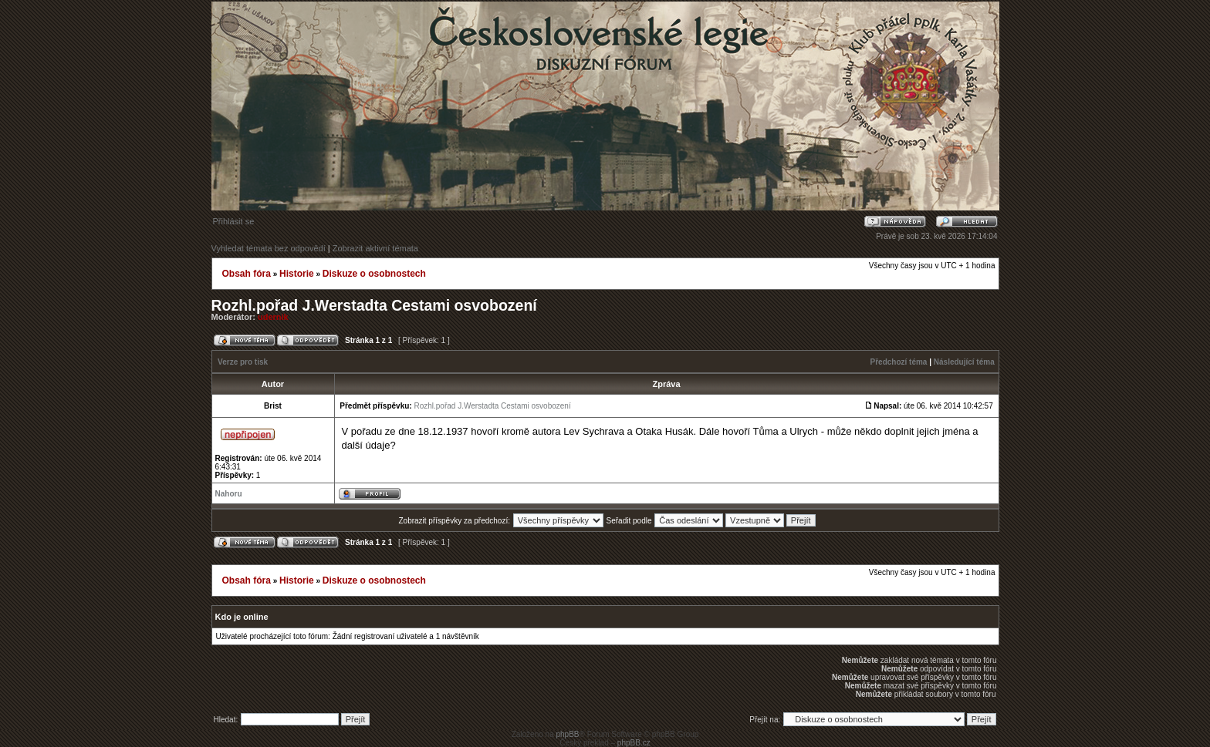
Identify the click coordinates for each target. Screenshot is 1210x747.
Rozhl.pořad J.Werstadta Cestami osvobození (374, 305)
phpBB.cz (634, 743)
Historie (296, 273)
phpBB (567, 734)
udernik (273, 316)
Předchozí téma (899, 362)
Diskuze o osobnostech (374, 273)
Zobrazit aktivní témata (375, 248)
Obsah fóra (246, 273)
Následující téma (964, 362)
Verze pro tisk (243, 362)
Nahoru (228, 494)
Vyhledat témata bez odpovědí (268, 248)
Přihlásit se (234, 221)
